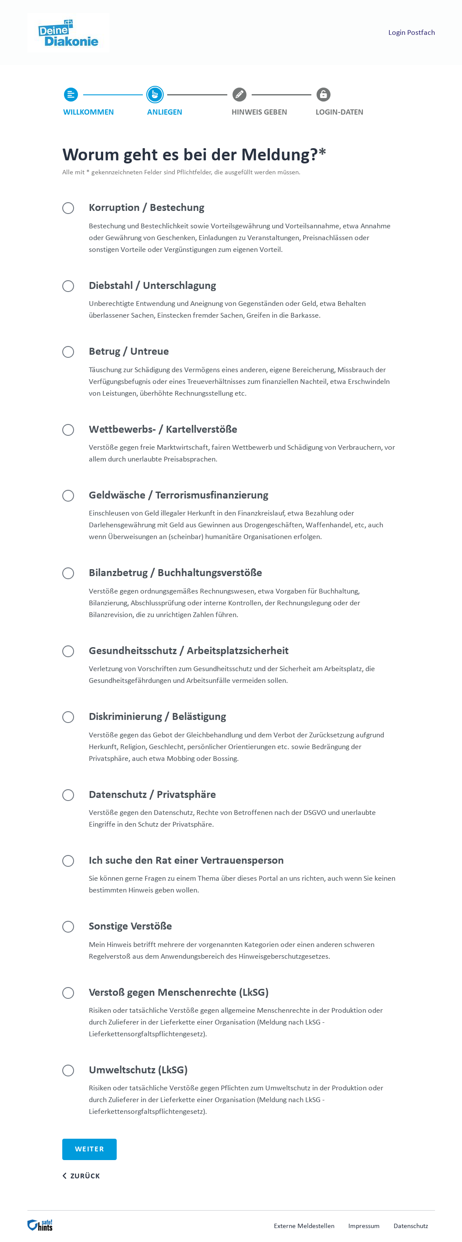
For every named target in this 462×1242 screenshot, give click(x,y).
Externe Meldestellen (304, 1226)
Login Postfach (411, 33)
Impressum (364, 1226)
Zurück (85, 1176)
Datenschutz (411, 1226)
